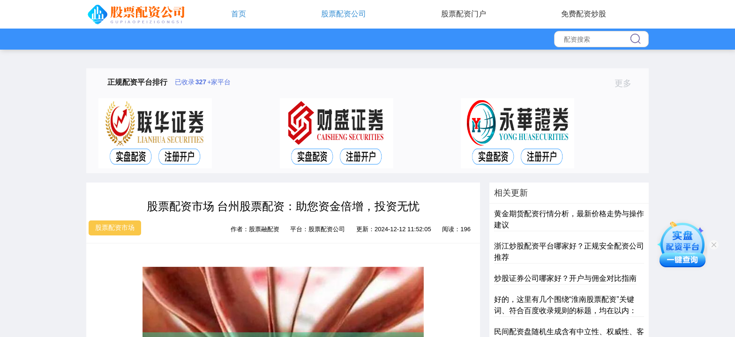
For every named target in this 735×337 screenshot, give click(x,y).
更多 (627, 83)
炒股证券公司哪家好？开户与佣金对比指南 (565, 278)
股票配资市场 (115, 227)
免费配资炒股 (583, 14)
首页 (238, 14)
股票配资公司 (343, 14)
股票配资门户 (463, 14)
